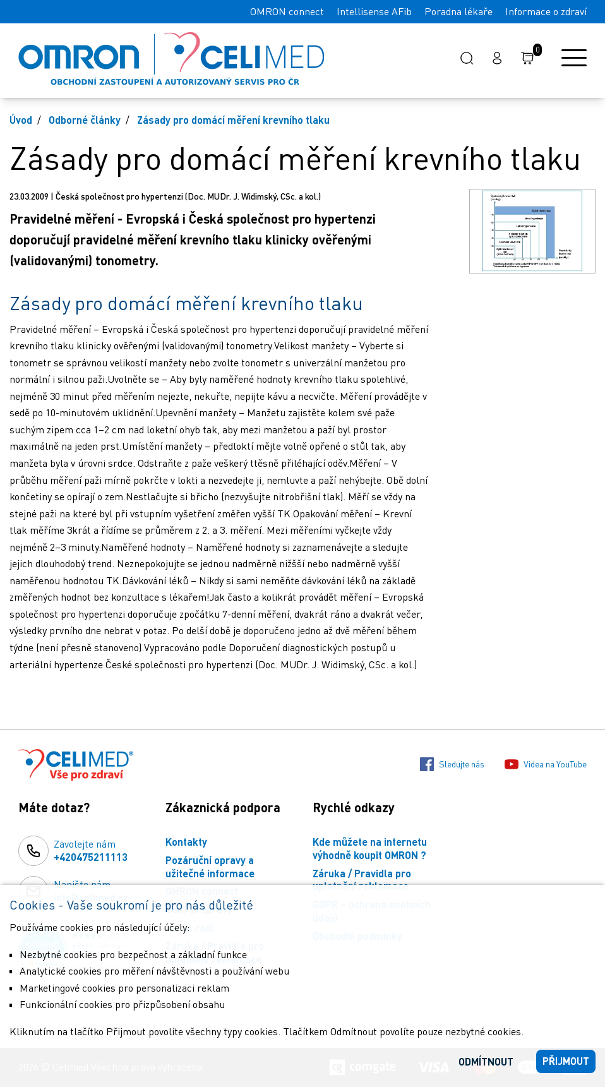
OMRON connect (287, 11)
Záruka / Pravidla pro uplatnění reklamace (362, 879)
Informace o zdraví (546, 11)
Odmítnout (485, 1061)
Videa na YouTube (546, 764)
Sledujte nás (452, 764)
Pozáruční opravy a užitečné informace (210, 866)
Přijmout (565, 1061)
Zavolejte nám (91, 851)
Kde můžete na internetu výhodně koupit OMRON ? (370, 848)
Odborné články (85, 120)
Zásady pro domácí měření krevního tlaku (233, 120)
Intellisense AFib (374, 11)
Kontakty (186, 842)
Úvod (20, 120)
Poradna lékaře (458, 11)
